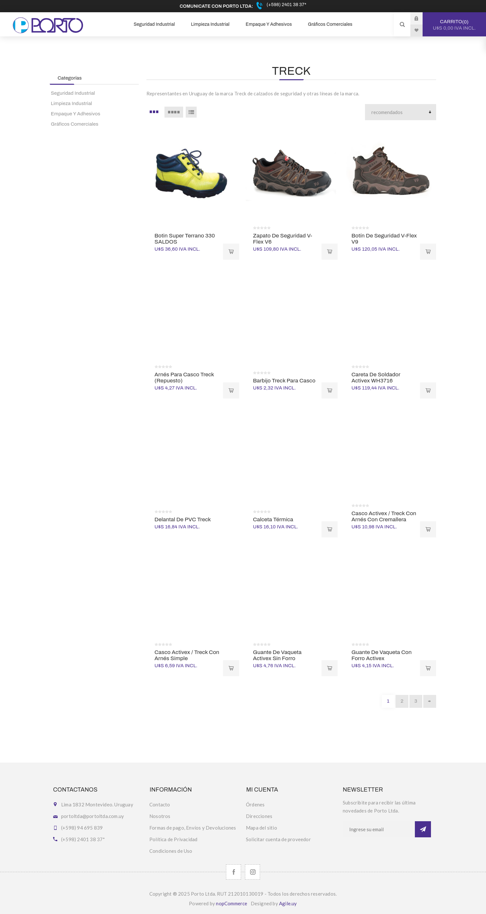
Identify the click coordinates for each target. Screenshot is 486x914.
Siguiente (429, 701)
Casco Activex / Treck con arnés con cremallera (383, 516)
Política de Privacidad (173, 839)
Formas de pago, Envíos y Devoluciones (192, 828)
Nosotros (160, 816)
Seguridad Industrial (73, 93)
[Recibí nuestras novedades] (379, 829)
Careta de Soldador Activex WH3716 (375, 377)
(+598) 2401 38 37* (286, 4)
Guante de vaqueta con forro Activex (381, 655)
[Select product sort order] (400, 112)
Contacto (159, 804)
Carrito (454, 25)
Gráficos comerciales (74, 124)
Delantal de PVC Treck (182, 519)
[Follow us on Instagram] (252, 872)
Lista (191, 112)
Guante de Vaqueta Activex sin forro (277, 655)
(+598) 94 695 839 (82, 828)
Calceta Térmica (273, 519)
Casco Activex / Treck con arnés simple (186, 655)
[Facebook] (233, 872)
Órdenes (255, 804)
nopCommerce (231, 903)
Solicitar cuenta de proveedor (278, 839)
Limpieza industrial (71, 103)
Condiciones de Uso (170, 851)
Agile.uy (288, 903)
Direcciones (259, 816)
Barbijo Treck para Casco (284, 381)
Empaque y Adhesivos (75, 113)
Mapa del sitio (261, 828)
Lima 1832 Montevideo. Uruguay (97, 804)
